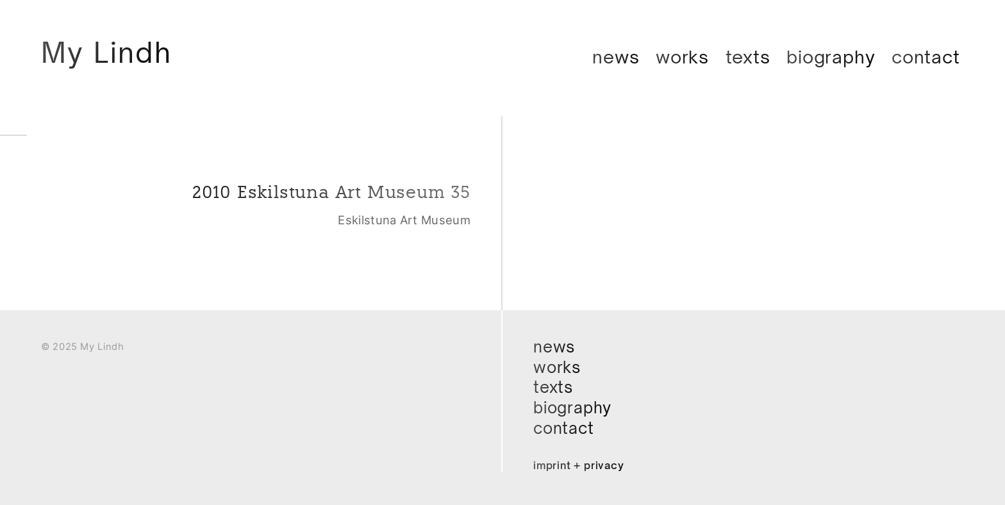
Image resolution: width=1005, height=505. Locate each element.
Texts (748, 56)
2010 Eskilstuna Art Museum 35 (331, 192)
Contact (926, 56)
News (615, 56)
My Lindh (106, 52)
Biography (830, 56)
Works (682, 56)
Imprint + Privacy (578, 465)
